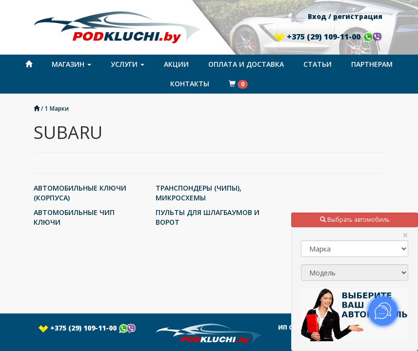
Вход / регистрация (345, 16)
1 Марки (57, 108)
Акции (176, 64)
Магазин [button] (71, 64)
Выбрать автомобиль (355, 219)
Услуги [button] (127, 64)
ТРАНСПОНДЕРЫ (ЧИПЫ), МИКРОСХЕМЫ (198, 192)
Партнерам (372, 64)
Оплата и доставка (246, 64)
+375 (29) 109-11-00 (328, 36)
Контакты (189, 83)
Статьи (317, 64)
